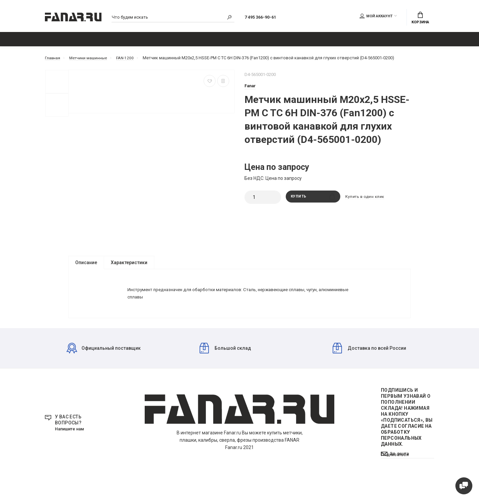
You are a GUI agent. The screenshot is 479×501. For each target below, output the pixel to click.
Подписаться (396, 482)
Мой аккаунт (376, 17)
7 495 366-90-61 (266, 18)
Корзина (420, 18)
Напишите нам (71, 446)
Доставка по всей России (369, 365)
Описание (86, 266)
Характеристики (129, 266)
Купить (313, 201)
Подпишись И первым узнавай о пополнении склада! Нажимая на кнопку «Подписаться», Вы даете (407, 434)
